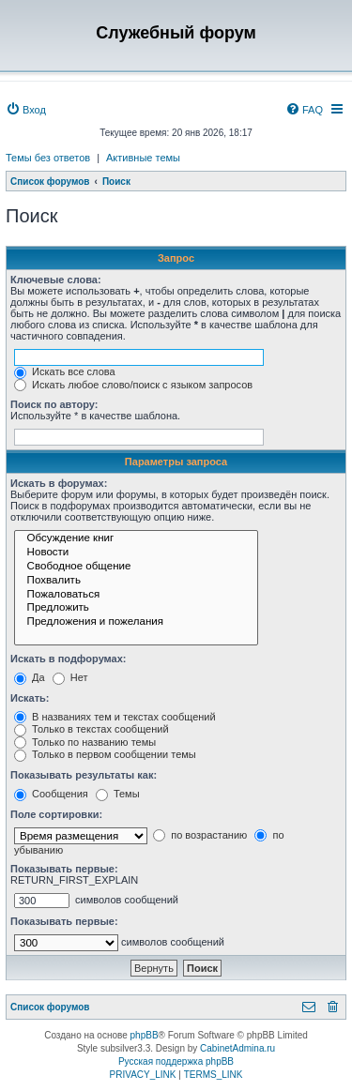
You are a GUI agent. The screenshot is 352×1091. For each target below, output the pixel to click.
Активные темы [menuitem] (143, 157)
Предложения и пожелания (136, 622)
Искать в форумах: (58, 483)
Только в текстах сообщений (91, 729)
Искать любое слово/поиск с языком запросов (133, 384)
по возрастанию (200, 835)
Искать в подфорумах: (68, 658)
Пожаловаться (136, 595)
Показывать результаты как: (83, 774)
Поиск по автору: (54, 404)
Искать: (29, 698)
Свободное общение (136, 567)
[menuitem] (26, 109)
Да (29, 677)
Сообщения (51, 793)
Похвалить (136, 581)
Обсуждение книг (136, 539)
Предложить (136, 608)
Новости (136, 553)
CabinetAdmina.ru (237, 1048)
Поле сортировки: (56, 814)
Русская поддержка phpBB (176, 1061)
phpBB (144, 1035)
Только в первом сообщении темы (105, 754)
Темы (118, 793)
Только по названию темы (85, 742)
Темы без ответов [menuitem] (48, 157)
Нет (70, 677)
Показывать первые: (64, 868)
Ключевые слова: (55, 279)
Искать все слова (64, 371)
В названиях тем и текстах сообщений (115, 716)
